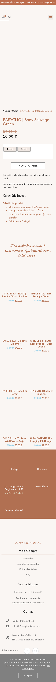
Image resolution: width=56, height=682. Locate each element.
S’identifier (28, 563)
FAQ (28, 579)
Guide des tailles (28, 574)
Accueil (6, 116)
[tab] (27, 219)
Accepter (28, 675)
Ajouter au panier (28, 170)
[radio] (10, 154)
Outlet (15, 116)
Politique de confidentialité (28, 597)
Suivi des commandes (28, 569)
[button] (50, 17)
